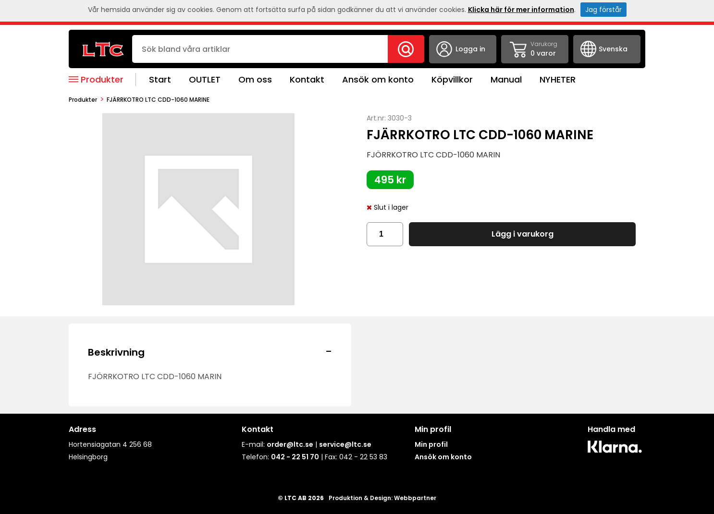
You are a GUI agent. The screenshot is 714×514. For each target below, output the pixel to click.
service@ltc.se (345, 444)
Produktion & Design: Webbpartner (382, 498)
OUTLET (205, 79)
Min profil (431, 444)
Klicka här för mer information (521, 9)
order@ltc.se (290, 444)
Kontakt (307, 79)
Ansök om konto (378, 79)
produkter (83, 100)
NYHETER (558, 79)
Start (160, 79)
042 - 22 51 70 (295, 457)
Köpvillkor (452, 79)
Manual (506, 79)
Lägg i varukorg (523, 233)
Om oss (255, 79)
